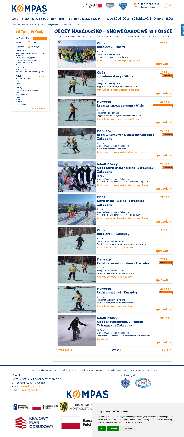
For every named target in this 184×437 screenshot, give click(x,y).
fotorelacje (141, 19)
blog (169, 19)
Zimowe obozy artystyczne (26, 58)
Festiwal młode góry (84, 19)
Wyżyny (19, 97)
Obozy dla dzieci (27, 25)
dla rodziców (118, 19)
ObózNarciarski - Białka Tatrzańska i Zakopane (121, 201)
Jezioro (18, 99)
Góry (17, 81)
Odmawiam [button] (113, 428)
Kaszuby (19, 88)
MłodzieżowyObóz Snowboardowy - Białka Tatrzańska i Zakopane (120, 322)
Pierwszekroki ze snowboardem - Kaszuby (123, 261)
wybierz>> (41, 76)
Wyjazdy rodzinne (22, 69)
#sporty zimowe (130, 60)
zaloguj (168, 4)
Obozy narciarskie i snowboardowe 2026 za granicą (30, 54)
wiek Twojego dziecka (23, 38)
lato (15, 19)
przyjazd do (20, 47)
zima (25, 19)
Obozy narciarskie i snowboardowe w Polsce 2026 (29, 66)
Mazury (18, 85)
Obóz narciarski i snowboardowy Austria (30, 72)
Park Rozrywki (21, 104)
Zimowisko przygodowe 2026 (26, 60)
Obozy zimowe (40, 25)
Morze (18, 83)
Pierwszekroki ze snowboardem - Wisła (120, 104)
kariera (131, 370)
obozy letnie (35, 370)
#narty (118, 151)
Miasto (18, 92)
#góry (100, 60)
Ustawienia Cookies (150, 370)
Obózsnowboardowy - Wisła (115, 74)
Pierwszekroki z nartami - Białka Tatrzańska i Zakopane (125, 135)
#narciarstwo (113, 60)
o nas (158, 19)
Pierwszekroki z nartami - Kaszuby (117, 291)
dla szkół (40, 19)
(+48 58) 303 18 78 (149, 4)
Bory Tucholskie (21, 95)
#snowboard (104, 89)
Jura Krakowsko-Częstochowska (27, 90)
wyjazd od (19, 42)
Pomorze (19, 102)
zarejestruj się (168, 7)
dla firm (57, 19)
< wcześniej (64, 350)
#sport (126, 151)
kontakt (138, 370)
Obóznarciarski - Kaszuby (113, 232)
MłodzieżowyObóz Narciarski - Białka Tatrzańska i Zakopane (126, 168)
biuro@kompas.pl (30, 386)
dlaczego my (99, 370)
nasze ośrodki (122, 370)
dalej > (167, 350)
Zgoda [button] (102, 428)
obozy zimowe (46, 370)
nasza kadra (110, 370)
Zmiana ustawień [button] (128, 428)
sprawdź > (163, 64)
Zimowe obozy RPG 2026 (25, 62)
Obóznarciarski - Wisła (111, 45)
